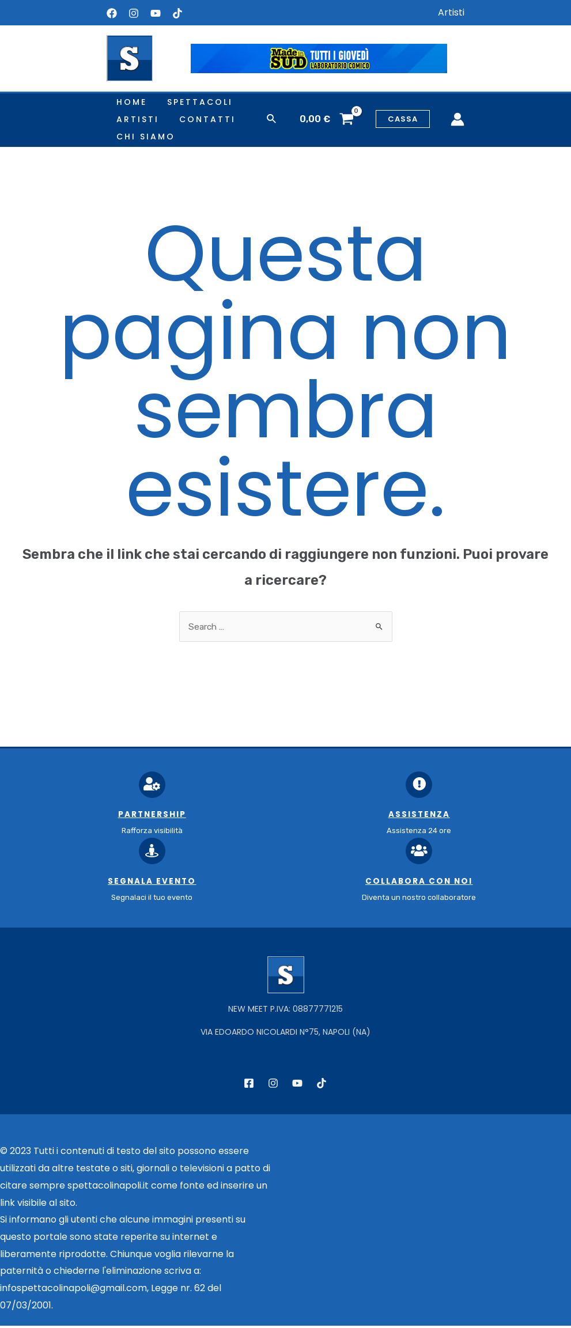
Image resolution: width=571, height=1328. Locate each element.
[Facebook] (112, 13)
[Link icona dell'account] (457, 119)
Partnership (152, 816)
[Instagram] (133, 13)
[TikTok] (321, 1085)
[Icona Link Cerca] (272, 119)
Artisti (451, 12)
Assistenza (419, 816)
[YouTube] (155, 13)
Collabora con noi (419, 883)
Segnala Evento (152, 883)
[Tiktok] (177, 13)
